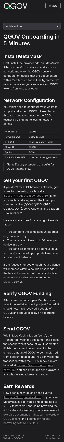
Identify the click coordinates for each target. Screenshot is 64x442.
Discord (8, 281)
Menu (53, 5)
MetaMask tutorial (23, 80)
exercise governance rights (20, 413)
